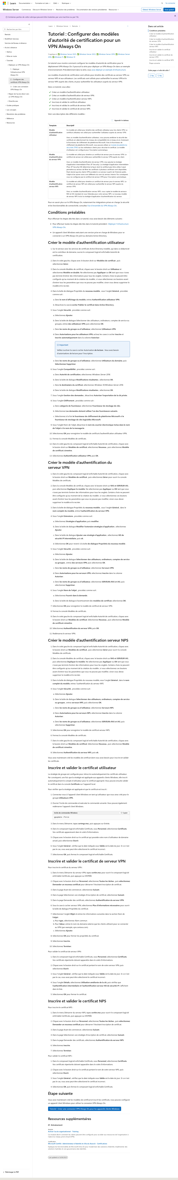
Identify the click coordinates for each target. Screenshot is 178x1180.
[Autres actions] (128, 26)
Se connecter (170, 3)
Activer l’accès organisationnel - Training (63, 1131)
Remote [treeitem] (7, 34)
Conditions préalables (157, 30)
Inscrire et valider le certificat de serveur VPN (161, 56)
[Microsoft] (4, 3)
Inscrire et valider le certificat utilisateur (159, 50)
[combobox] (16, 29)
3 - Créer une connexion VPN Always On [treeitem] (19, 88)
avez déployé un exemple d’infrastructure (109, 69)
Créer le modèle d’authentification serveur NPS (161, 45)
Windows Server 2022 (88, 54)
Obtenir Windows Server (152, 9)
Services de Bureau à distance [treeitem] (15, 43)
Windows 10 (71, 57)
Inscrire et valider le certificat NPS (161, 60)
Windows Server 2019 (107, 54)
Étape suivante (154, 63)
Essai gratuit (169, 9)
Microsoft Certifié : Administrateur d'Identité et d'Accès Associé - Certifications (77, 1144)
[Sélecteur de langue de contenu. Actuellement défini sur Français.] (8, 1176)
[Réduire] (29, 24)
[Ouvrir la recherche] (162, 3)
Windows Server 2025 (68, 54)
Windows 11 (59, 57)
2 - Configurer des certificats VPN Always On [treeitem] (19, 80)
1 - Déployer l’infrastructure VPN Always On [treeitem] (17, 72)
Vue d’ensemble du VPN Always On (102, 205)
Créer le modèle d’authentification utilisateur (161, 35)
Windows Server (62, 26)
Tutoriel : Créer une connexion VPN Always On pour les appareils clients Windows (85, 1109)
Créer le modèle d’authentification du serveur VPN (161, 40)
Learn (51, 26)
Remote (75, 26)
